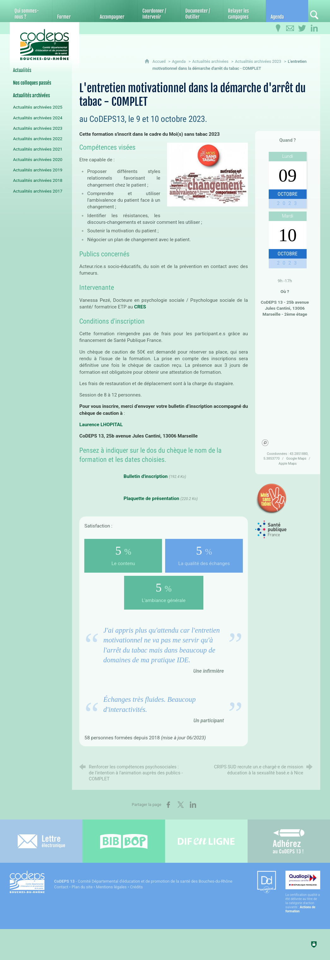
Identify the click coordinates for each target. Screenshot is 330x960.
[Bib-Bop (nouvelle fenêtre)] (123, 841)
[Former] (73, 11)
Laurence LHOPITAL (101, 424)
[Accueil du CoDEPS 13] (44, 45)
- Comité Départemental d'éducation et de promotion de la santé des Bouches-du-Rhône (143, 881)
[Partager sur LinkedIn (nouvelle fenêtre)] (193, 804)
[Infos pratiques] (278, 28)
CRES (140, 307)
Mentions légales (111, 887)
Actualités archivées (210, 61)
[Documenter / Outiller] (202, 11)
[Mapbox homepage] (265, 442)
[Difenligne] (206, 841)
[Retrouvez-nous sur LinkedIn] (314, 28)
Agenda (179, 61)
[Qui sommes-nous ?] (31, 11)
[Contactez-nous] (290, 28)
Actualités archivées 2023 (258, 61)
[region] (287, 385)
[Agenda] (287, 11)
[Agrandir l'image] (207, 174)
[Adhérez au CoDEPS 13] (289, 841)
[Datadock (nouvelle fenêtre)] (266, 882)
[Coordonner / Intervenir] (159, 11)
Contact (61, 887)
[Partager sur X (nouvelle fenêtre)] (180, 804)
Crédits (136, 887)
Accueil (160, 61)
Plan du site (82, 887)
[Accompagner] (116, 11)
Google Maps (296, 458)
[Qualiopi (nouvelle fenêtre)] (302, 892)
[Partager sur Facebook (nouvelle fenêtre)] (168, 804)
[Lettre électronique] (41, 841)
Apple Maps (288, 464)
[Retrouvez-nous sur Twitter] (302, 28)
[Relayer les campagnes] (244, 11)
